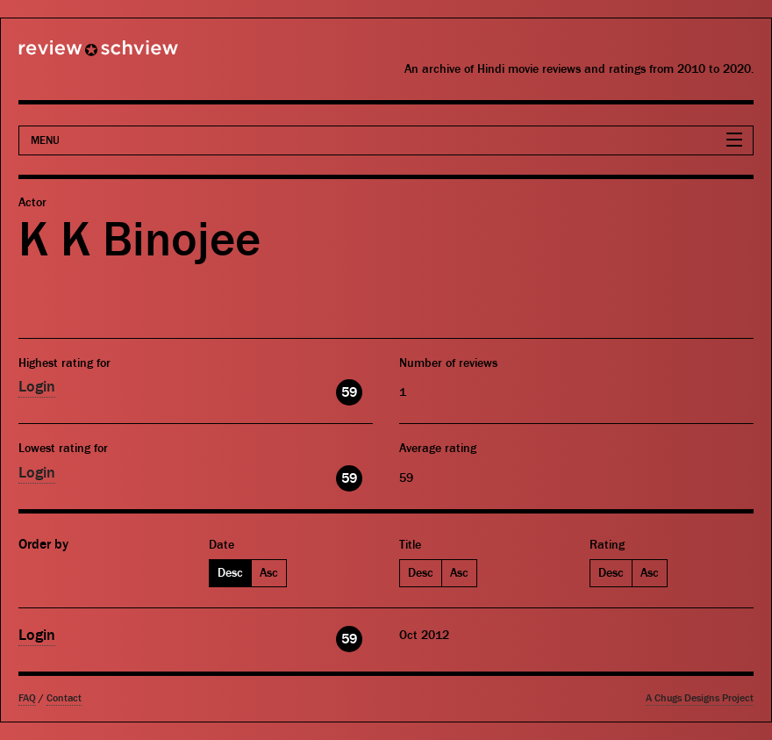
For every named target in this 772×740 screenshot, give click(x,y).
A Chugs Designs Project (700, 698)
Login (36, 387)
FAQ (27, 698)
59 (349, 392)
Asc (269, 573)
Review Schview (68, 55)
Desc (230, 573)
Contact (64, 698)
